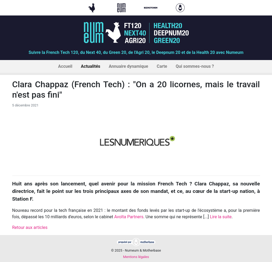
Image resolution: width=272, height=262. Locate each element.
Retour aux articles (30, 227)
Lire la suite (221, 216)
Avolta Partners (128, 216)
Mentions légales (136, 257)
